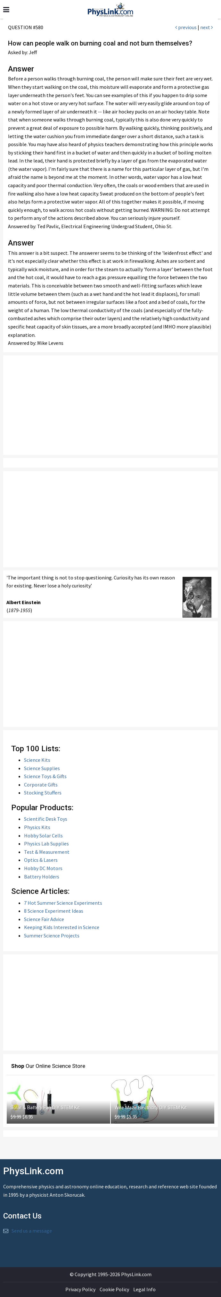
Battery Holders (41, 876)
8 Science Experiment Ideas (53, 911)
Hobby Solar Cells (43, 835)
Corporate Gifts (41, 784)
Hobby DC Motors (43, 868)
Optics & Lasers (41, 860)
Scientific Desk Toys (45, 819)
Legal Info (144, 1289)
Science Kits (37, 760)
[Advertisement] (110, 405)
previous (186, 27)
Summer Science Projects (51, 935)
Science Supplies (42, 768)
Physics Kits (37, 827)
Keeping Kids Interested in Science (61, 927)
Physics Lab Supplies (46, 843)
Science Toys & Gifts (45, 776)
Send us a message (32, 1230)
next (206, 27)
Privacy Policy (80, 1289)
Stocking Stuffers (42, 792)
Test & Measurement (47, 852)
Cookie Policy (114, 1289)
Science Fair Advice (44, 919)
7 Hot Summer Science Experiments (63, 903)
